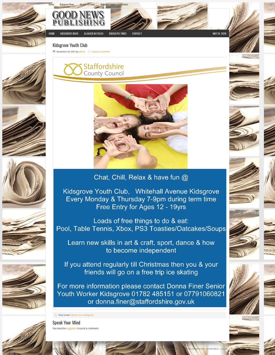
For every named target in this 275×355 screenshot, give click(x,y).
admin (82, 51)
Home (51, 4)
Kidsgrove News (67, 4)
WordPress (212, 349)
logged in (71, 328)
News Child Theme (169, 349)
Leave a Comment (101, 51)
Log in (223, 349)
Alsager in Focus (87, 4)
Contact (124, 4)
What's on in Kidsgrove (82, 315)
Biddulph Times (108, 4)
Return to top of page (60, 349)
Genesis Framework (194, 349)
